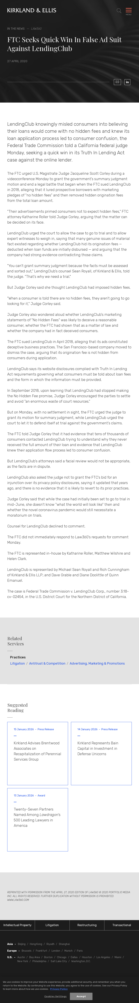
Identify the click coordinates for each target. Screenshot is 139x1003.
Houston (87, 957)
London (56, 950)
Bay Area (34, 957)
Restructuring (87, 925)
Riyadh (50, 944)
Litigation (17, 663)
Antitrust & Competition (47, 663)
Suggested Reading (17, 707)
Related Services (15, 641)
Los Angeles (103, 957)
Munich (68, 950)
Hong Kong (36, 944)
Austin (21, 957)
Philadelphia (39, 961)
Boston (48, 957)
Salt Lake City (59, 961)
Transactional (121, 925)
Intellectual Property (17, 925)
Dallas (74, 957)
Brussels (26, 950)
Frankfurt (41, 950)
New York (22, 961)
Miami (118, 957)
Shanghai (64, 944)
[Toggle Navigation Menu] (129, 11)
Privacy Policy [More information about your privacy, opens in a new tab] (59, 990)
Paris (80, 950)
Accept (81, 997)
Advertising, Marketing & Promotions (97, 663)
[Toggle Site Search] (119, 11)
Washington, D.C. (80, 961)
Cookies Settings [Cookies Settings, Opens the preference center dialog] (55, 997)
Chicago (61, 957)
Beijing (22, 944)
